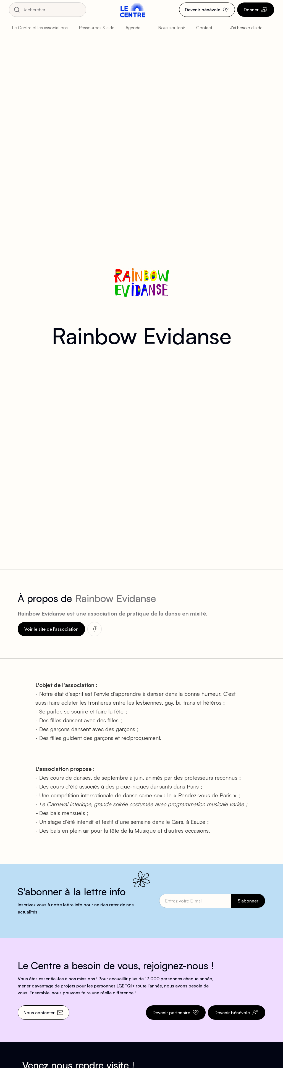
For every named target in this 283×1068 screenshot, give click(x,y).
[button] (40, 27)
